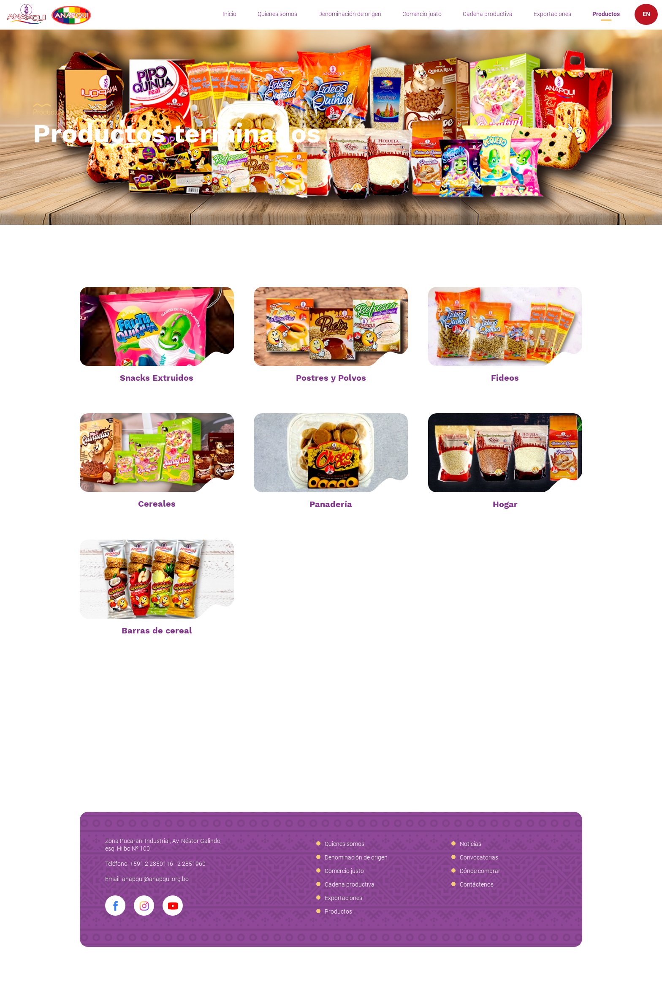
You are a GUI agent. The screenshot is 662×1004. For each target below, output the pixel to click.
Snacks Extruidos (156, 378)
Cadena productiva (488, 14)
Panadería (330, 504)
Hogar (505, 504)
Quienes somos (277, 14)
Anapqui (49, 14)
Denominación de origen (349, 14)
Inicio (229, 14)
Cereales (157, 504)
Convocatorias (479, 857)
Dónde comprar (480, 871)
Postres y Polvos (331, 378)
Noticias (470, 843)
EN (646, 14)
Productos (606, 14)
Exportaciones (552, 14)
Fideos (505, 378)
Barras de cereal (157, 630)
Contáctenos (477, 884)
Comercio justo (422, 14)
